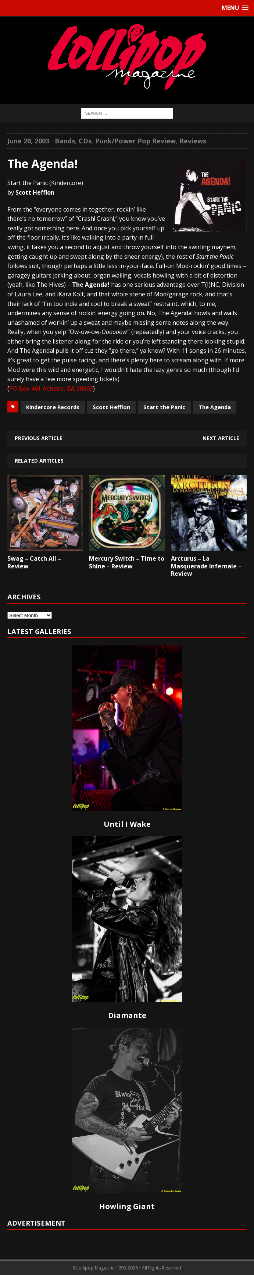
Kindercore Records (52, 407)
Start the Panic (164, 407)
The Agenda (214, 407)
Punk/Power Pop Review (135, 140)
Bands (65, 140)
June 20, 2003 (28, 140)
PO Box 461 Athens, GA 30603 (51, 388)
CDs (85, 140)
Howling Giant (127, 1206)
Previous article (38, 438)
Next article (221, 438)
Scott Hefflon (111, 407)
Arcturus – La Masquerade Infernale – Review (206, 566)
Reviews (192, 140)
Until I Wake (127, 824)
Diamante (127, 1015)
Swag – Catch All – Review (34, 562)
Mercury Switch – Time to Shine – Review (126, 562)
